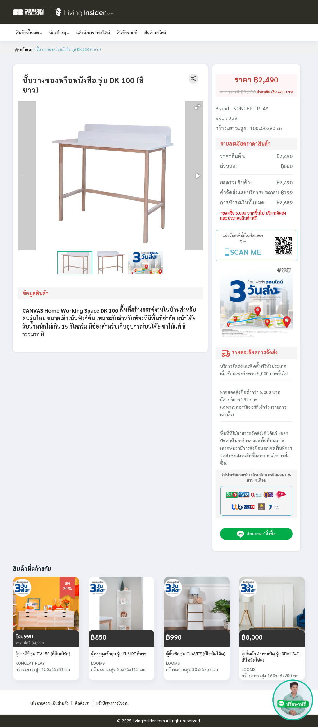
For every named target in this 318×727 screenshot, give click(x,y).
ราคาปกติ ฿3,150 (238, 91)
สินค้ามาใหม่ (155, 32)
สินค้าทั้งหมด (29, 32)
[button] (197, 107)
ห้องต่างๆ (59, 32)
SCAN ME (245, 252)
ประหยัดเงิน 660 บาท (275, 91)
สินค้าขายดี (127, 32)
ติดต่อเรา (83, 703)
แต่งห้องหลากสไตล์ (93, 32)
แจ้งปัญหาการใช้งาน (116, 703)
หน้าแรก (24, 49)
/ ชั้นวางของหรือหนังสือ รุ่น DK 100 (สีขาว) (68, 49)
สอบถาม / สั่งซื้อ (256, 533)
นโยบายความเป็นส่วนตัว (46, 703)
